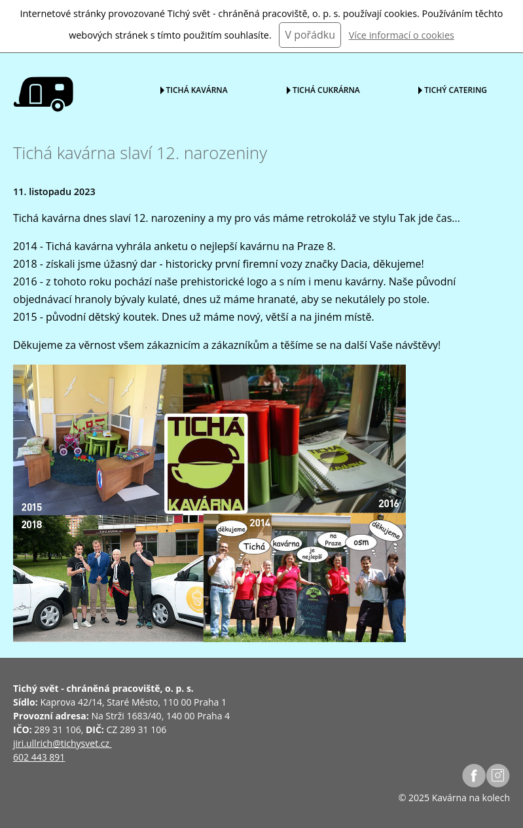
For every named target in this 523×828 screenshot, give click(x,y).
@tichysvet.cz (80, 743)
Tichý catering (455, 89)
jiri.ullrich (32, 743)
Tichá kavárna (197, 89)
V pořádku (310, 34)
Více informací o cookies (401, 35)
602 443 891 (39, 757)
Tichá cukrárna (326, 89)
